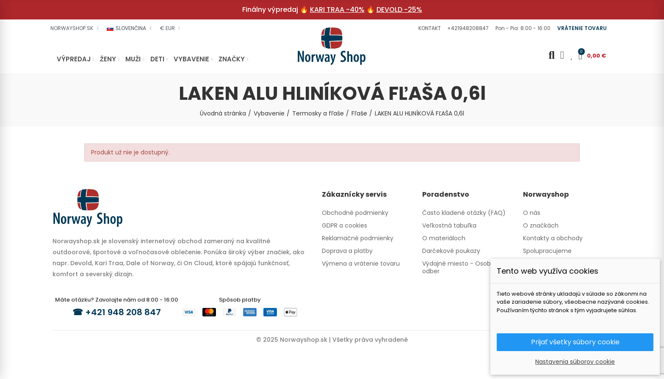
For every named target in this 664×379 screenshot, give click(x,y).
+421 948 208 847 (123, 312)
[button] (428, 28)
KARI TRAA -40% (337, 9)
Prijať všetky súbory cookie (575, 342)
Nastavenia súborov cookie (575, 361)
